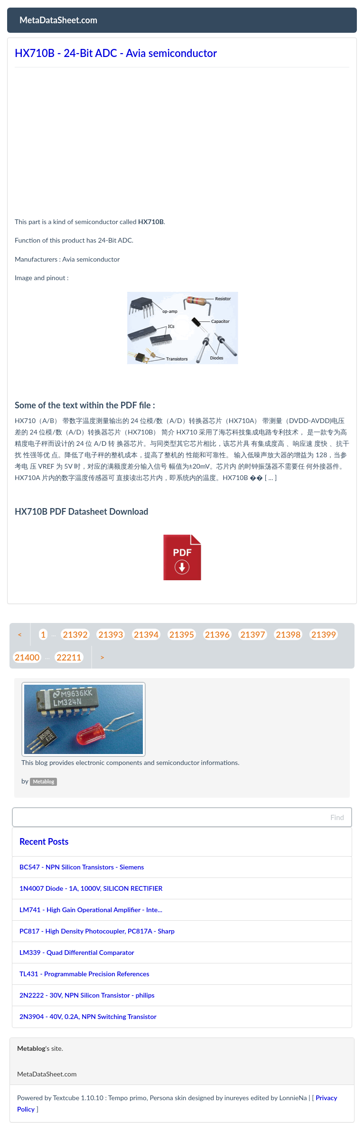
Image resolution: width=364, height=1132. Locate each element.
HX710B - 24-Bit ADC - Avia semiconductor (116, 53)
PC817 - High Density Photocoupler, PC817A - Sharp (97, 931)
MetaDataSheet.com (58, 19)
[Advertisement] (182, 137)
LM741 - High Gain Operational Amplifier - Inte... (90, 910)
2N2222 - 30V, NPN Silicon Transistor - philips (87, 995)
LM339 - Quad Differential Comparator (76, 952)
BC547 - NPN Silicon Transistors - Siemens (81, 867)
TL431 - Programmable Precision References (84, 974)
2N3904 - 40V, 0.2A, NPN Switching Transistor (88, 1016)
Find (337, 817)
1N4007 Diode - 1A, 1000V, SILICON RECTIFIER (90, 888)
